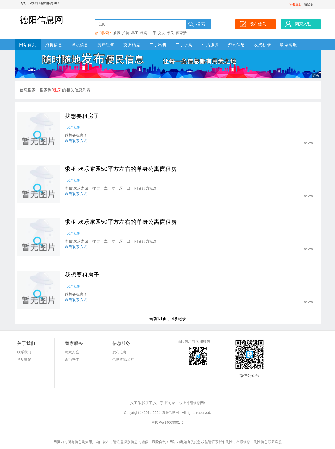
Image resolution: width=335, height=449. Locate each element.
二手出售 (158, 45)
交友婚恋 (132, 45)
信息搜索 (28, 90)
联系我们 (24, 352)
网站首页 (27, 45)
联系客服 (288, 45)
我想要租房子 (82, 116)
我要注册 (295, 4)
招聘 (125, 33)
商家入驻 (72, 352)
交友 (161, 33)
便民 (170, 33)
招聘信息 (53, 45)
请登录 (308, 4)
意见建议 (24, 360)
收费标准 (262, 45)
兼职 (116, 33)
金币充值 (72, 360)
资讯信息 (236, 45)
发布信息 (119, 352)
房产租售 (105, 45)
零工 (134, 33)
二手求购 (184, 45)
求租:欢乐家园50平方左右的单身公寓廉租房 (121, 169)
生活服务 (210, 45)
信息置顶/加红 (123, 360)
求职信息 (79, 45)
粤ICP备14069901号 (168, 422)
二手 (152, 33)
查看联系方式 (76, 141)
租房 (143, 33)
